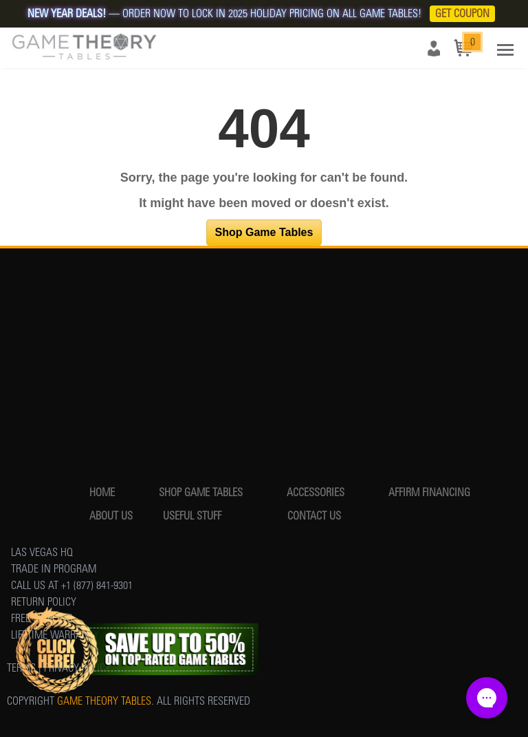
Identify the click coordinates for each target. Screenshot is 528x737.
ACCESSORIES (315, 492)
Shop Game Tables (264, 232)
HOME (102, 492)
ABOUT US (111, 515)
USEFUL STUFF (192, 515)
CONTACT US (314, 515)
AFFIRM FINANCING (429, 492)
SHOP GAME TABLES (201, 492)
